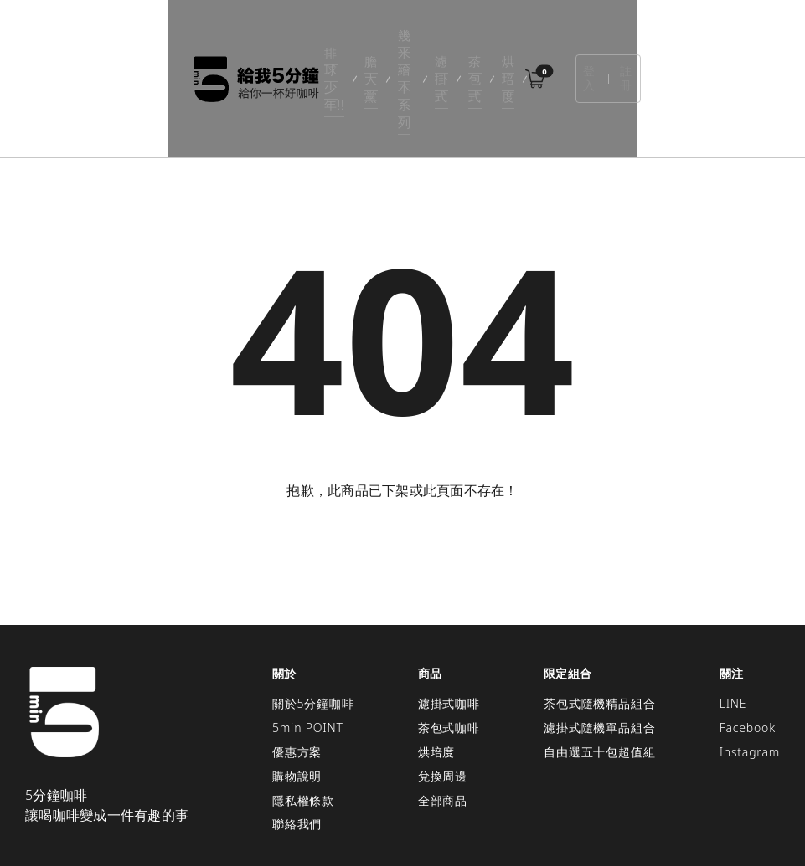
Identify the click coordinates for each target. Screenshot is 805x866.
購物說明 (297, 701)
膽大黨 (287, 41)
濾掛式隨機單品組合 (599, 653)
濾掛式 (440, 41)
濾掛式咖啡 (449, 629)
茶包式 (498, 41)
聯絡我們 (297, 749)
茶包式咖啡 (449, 653)
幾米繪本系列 (364, 41)
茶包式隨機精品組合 (599, 629)
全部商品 (442, 725)
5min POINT (307, 653)
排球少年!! (219, 41)
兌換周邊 (442, 701)
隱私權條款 (303, 725)
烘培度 (557, 41)
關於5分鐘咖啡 (313, 629)
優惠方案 (297, 677)
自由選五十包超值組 (599, 677)
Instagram (750, 677)
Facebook (748, 653)
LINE (733, 629)
